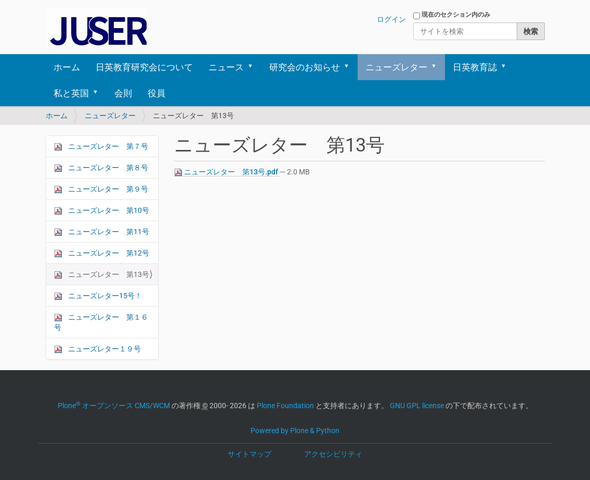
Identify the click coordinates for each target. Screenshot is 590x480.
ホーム (67, 67)
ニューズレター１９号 (97, 349)
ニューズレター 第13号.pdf (227, 172)
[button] (254, 67)
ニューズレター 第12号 (101, 253)
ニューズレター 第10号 (101, 210)
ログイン (391, 19)
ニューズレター (396, 67)
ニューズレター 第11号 (101, 232)
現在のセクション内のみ (456, 14)
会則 (123, 93)
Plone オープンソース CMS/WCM (114, 405)
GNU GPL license (417, 405)
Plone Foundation (285, 405)
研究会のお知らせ (304, 67)
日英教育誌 (475, 67)
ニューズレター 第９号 (101, 189)
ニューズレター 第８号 (101, 167)
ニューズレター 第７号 (101, 146)
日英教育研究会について (144, 67)
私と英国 (71, 93)
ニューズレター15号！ (98, 296)
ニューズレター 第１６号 (101, 322)
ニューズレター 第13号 (101, 274)
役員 (156, 93)
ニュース (226, 67)
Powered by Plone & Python (295, 430)
